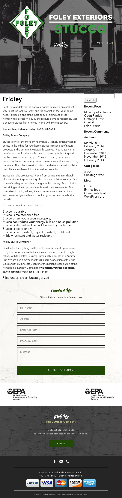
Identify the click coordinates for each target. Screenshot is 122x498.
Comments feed (95, 193)
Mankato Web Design (74, 494)
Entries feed (92, 189)
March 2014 (92, 143)
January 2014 (93, 150)
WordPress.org (94, 196)
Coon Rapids (93, 115)
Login (86, 494)
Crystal (89, 122)
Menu (101, 43)
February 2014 (94, 146)
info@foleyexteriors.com (70, 475)
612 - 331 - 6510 (66, 430)
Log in (88, 186)
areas (24, 277)
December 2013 (95, 153)
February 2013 (94, 160)
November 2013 (95, 156)
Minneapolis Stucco (97, 112)
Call (110, 43)
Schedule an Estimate (61, 370)
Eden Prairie (92, 126)
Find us (61, 443)
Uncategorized (39, 277)
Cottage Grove (94, 119)
